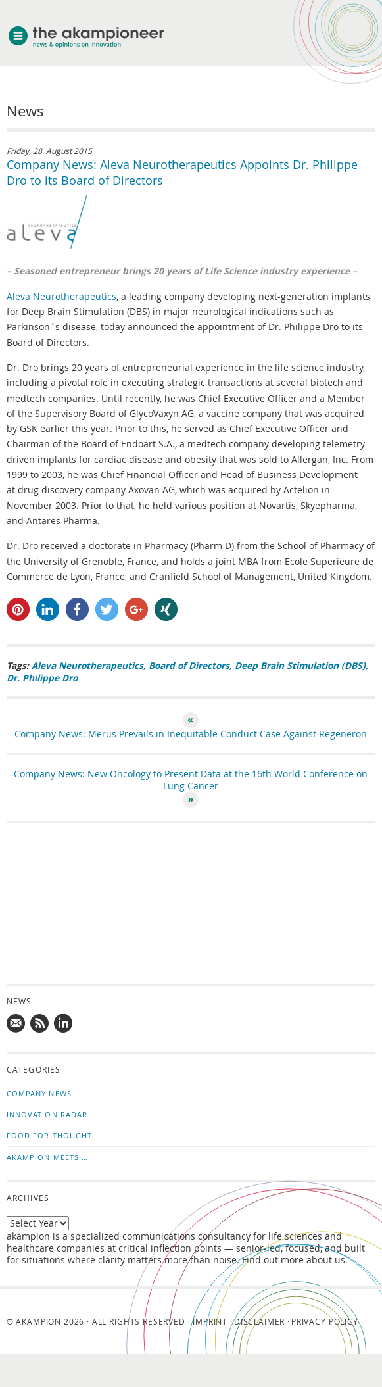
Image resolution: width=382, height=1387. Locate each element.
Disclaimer (259, 1321)
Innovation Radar (47, 1114)
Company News (39, 1093)
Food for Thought (50, 1135)
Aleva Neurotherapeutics (61, 297)
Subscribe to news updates (40, 1024)
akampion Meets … (48, 1157)
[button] (18, 609)
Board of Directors (189, 665)
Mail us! (16, 1024)
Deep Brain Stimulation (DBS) (300, 665)
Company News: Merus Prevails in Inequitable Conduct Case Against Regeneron (190, 734)
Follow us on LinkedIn (64, 1024)
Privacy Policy (324, 1321)
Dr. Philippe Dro (42, 677)
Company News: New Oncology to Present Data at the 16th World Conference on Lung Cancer (191, 780)
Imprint (210, 1321)
